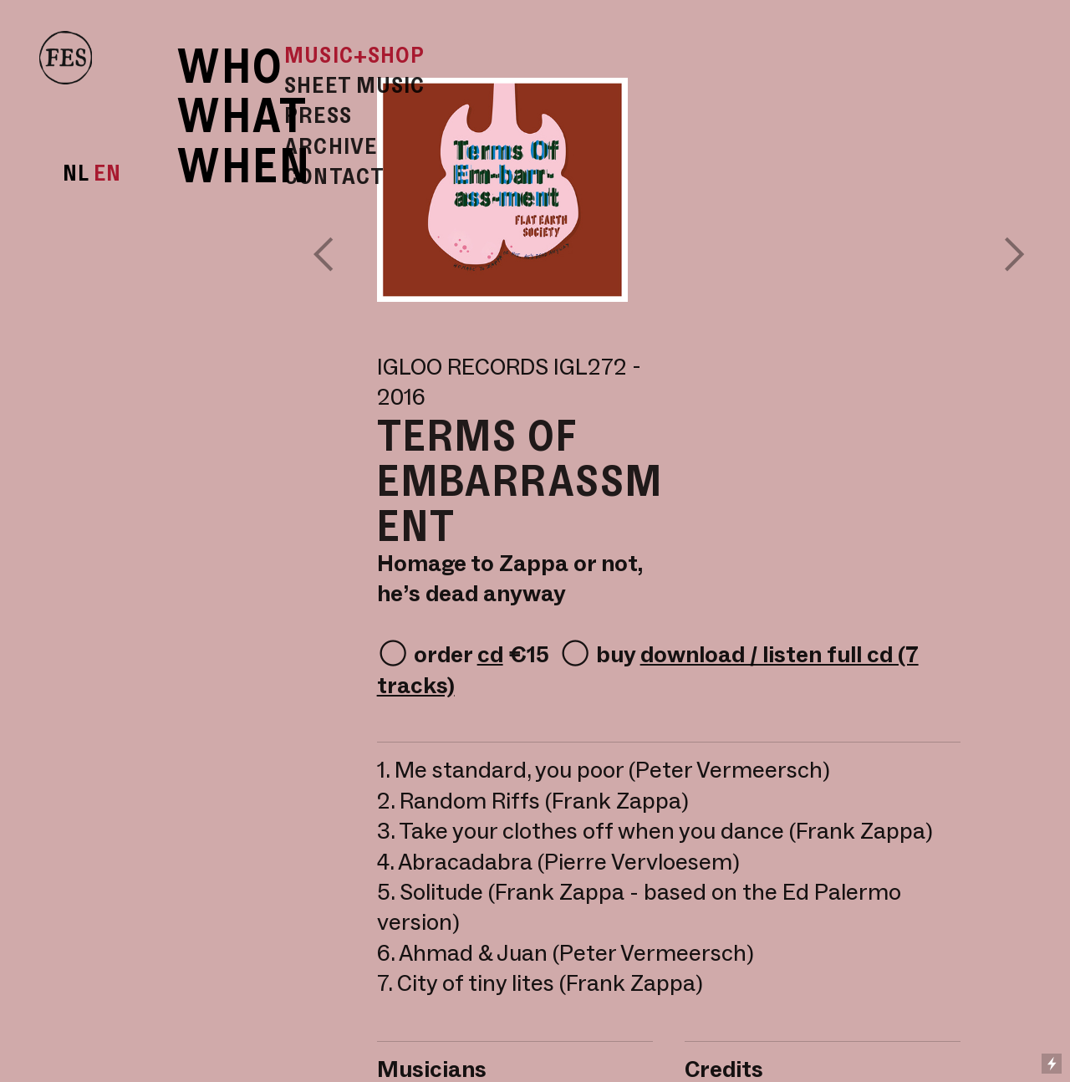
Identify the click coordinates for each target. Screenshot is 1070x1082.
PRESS (318, 114)
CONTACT (334, 175)
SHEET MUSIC (354, 84)
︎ (1014, 254)
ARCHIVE (330, 145)
